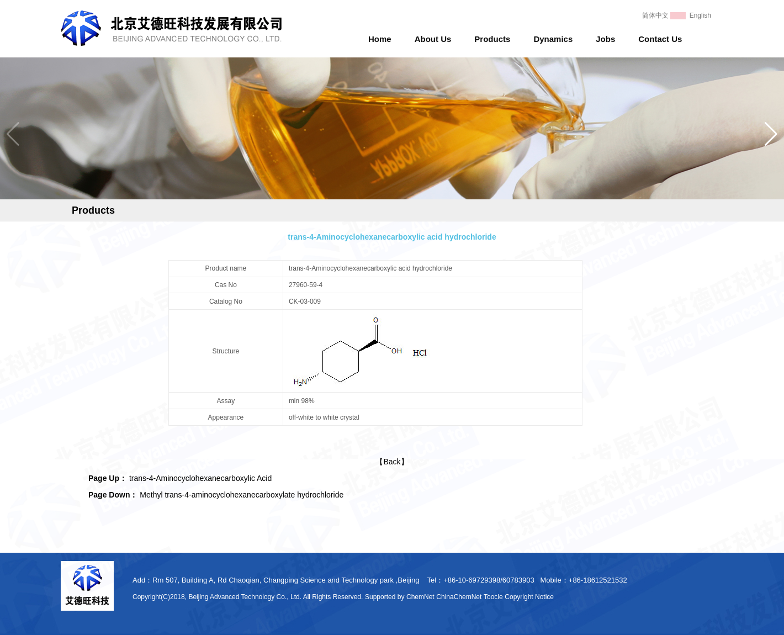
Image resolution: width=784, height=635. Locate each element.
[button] (771, 134)
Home (379, 39)
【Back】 (391, 461)
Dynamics (553, 39)
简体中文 (655, 15)
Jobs (605, 39)
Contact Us (660, 39)
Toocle (493, 597)
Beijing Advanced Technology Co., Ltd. (244, 597)
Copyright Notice (529, 597)
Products (492, 39)
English (700, 15)
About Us (433, 39)
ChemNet (420, 597)
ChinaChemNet (458, 597)
